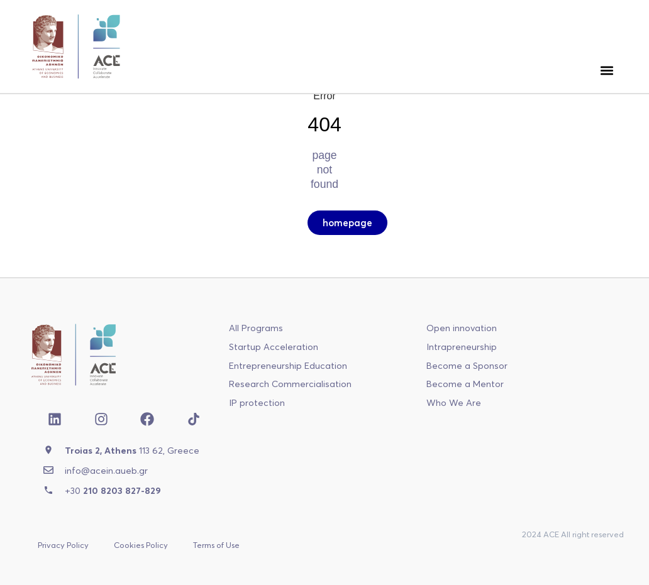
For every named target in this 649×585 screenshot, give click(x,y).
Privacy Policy (63, 545)
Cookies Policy (141, 545)
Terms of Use (216, 545)
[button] (606, 70)
